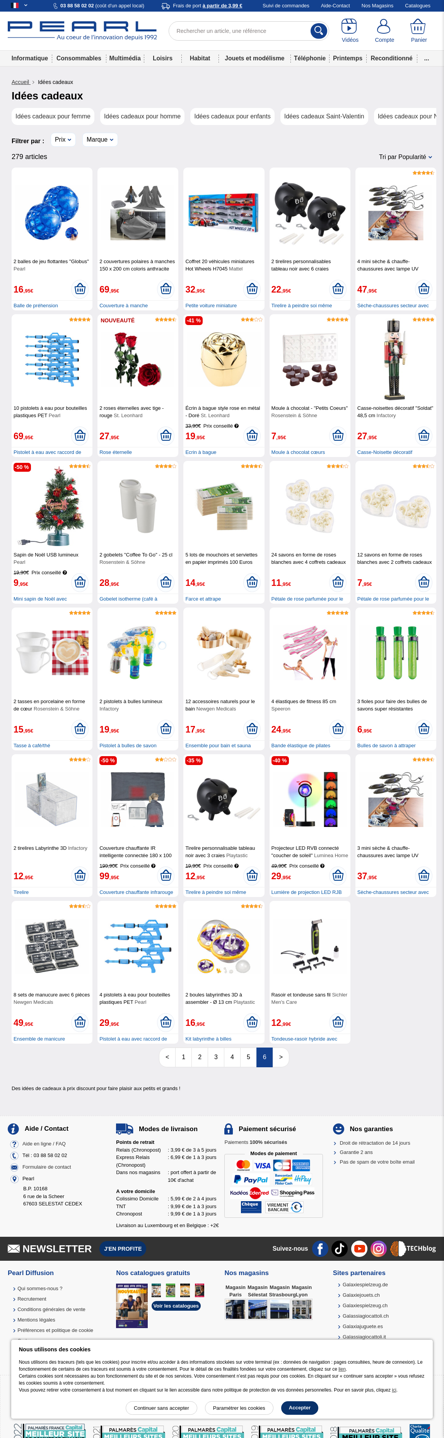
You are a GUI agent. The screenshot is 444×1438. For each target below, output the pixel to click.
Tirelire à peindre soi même (302, 305)
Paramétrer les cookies (239, 1408)
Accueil (21, 82)
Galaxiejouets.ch (361, 1295)
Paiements (255, 1142)
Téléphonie (310, 58)
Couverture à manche (123, 305)
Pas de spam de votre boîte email (377, 1162)
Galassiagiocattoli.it (364, 1337)
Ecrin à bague (200, 452)
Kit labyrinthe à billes (208, 1039)
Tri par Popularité (402, 157)
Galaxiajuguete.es (363, 1326)
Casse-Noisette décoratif (384, 452)
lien (342, 1369)
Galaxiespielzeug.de (365, 1284)
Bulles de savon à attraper (386, 745)
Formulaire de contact (46, 1167)
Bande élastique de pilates (301, 745)
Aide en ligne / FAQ (44, 1144)
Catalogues (417, 6)
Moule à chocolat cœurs (298, 452)
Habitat (200, 58)
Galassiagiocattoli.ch (366, 1316)
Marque (97, 139)
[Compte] (384, 31)
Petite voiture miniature (211, 305)
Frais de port (207, 6)
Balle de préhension (36, 305)
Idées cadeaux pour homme (142, 116)
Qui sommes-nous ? (39, 1288)
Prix (60, 139)
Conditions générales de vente (51, 1309)
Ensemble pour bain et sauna (218, 745)
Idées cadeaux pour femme (53, 116)
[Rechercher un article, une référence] (249, 31)
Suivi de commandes (286, 6)
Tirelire (21, 892)
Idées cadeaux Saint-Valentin (324, 116)
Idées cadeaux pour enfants (232, 116)
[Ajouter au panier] (80, 289)
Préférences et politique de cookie (55, 1330)
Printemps (347, 58)
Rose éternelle (115, 452)
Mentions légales (36, 1320)
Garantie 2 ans (356, 1152)
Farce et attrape (203, 599)
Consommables (78, 58)
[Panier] (419, 31)
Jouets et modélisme (254, 58)
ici (394, 1390)
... (426, 58)
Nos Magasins (377, 6)
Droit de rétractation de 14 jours (375, 1143)
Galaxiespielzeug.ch (365, 1305)
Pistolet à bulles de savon (127, 745)
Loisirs (162, 58)
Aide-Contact (335, 6)
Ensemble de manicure (39, 1039)
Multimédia (124, 58)
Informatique (30, 58)
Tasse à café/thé (32, 745)
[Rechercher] (319, 31)
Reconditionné (391, 58)
